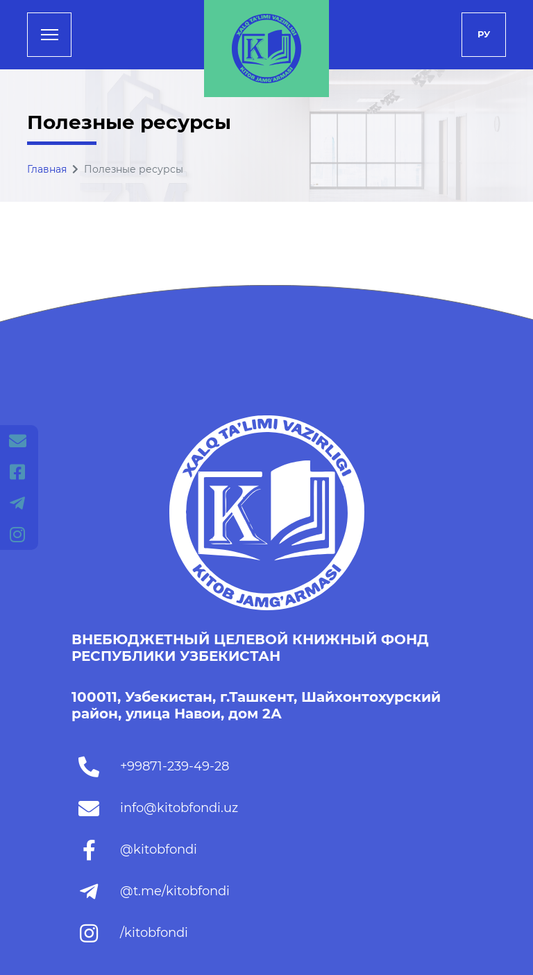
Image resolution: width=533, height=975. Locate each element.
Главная (47, 169)
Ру (483, 34)
